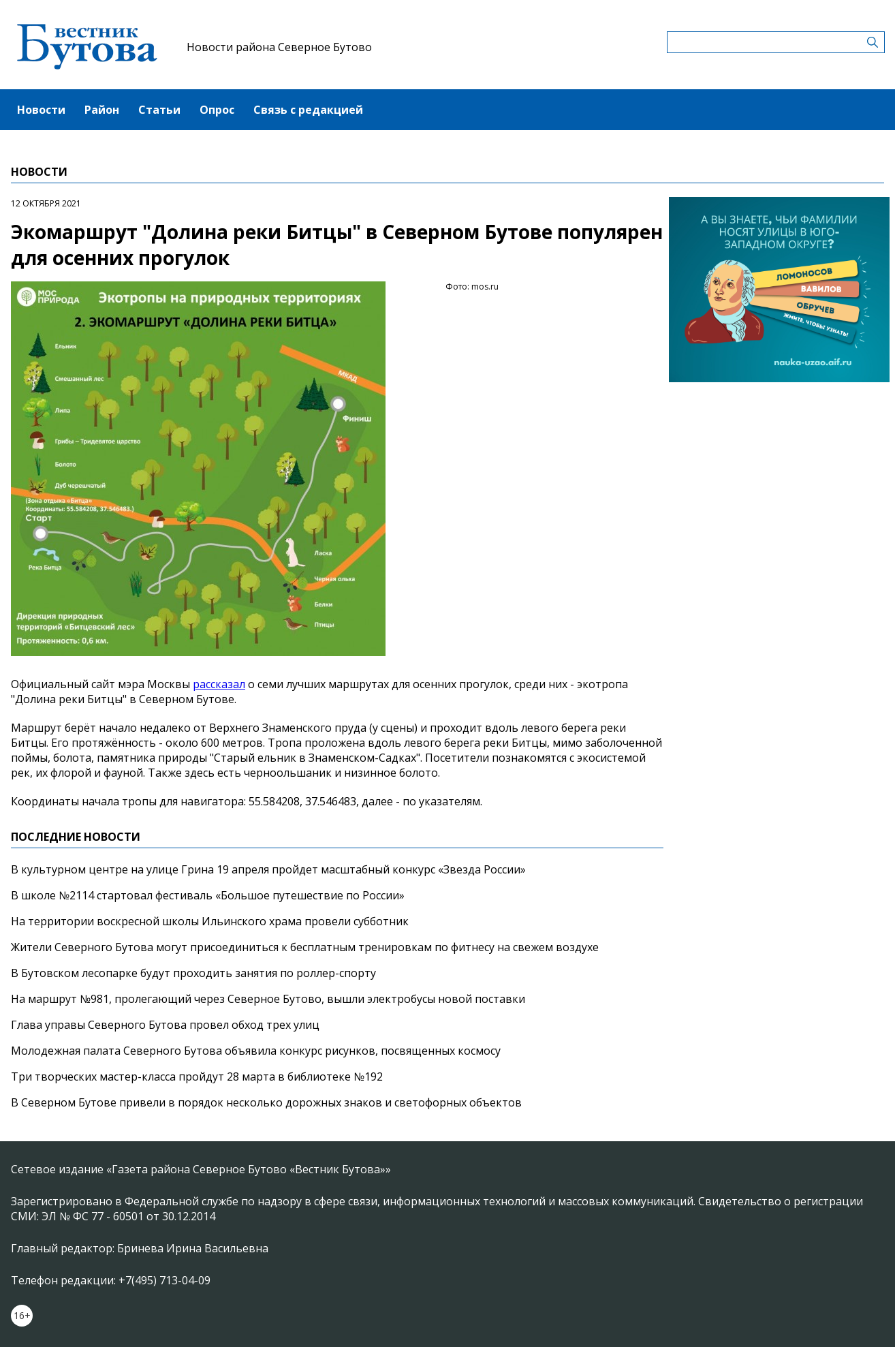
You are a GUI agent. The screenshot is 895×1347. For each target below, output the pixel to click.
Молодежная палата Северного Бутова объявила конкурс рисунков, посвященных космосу (256, 1050)
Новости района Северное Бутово (279, 47)
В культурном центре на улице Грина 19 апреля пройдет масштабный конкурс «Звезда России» (268, 869)
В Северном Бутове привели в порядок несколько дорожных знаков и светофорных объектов (266, 1102)
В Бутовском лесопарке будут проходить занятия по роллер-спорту (193, 972)
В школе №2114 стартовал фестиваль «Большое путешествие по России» (208, 895)
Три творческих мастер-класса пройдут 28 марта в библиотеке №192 (197, 1076)
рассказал (219, 684)
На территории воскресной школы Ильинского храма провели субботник (210, 921)
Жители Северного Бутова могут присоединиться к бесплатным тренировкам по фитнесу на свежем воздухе (305, 947)
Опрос (217, 109)
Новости (41, 109)
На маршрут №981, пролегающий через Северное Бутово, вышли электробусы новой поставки (268, 998)
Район (101, 109)
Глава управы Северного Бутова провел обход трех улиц (165, 1024)
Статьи (159, 109)
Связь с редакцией (308, 109)
